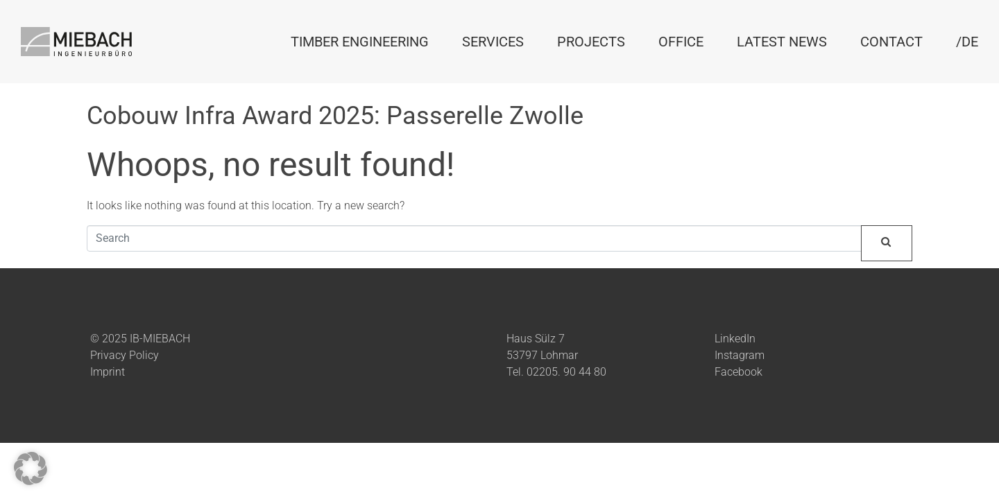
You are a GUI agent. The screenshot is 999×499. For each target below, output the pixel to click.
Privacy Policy (124, 355)
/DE (967, 41)
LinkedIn (735, 338)
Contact (891, 41)
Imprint (107, 371)
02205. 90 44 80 (566, 371)
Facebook (738, 371)
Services (493, 41)
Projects (591, 41)
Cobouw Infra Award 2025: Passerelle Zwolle (335, 115)
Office (680, 41)
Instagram (740, 355)
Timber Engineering (360, 41)
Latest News (782, 41)
